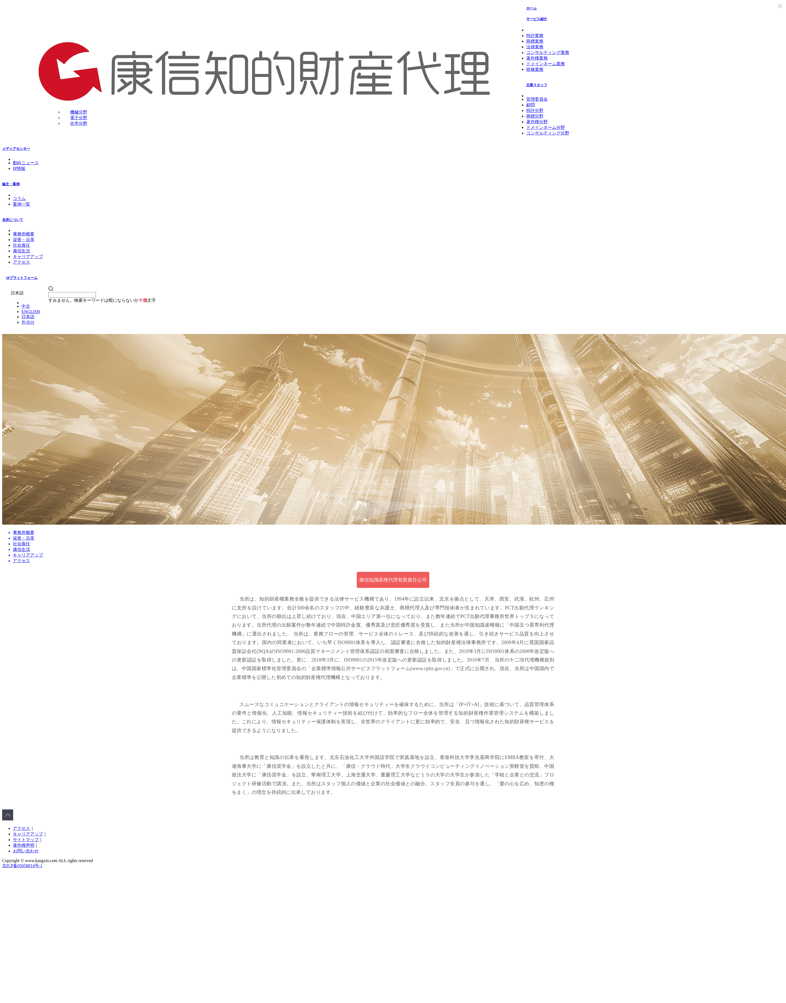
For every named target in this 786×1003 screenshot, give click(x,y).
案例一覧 (21, 204)
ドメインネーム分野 (545, 127)
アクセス (21, 262)
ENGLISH (30, 311)
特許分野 (534, 110)
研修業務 (534, 69)
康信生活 (21, 251)
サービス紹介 (536, 19)
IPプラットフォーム (22, 278)
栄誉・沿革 (23, 239)
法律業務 (534, 47)
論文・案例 (11, 184)
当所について (12, 220)
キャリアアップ (28, 256)
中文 (25, 306)
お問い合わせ (26, 851)
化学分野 (78, 123)
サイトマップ (26, 839)
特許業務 (534, 35)
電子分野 (78, 117)
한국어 (27, 322)
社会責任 (21, 245)
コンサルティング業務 (547, 52)
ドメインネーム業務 (545, 63)
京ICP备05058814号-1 (22, 865)
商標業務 (534, 41)
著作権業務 (537, 58)
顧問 (530, 105)
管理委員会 (537, 99)
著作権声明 (23, 845)
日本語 (27, 316)
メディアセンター (16, 149)
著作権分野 (537, 121)
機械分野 (78, 112)
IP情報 (19, 168)
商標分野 (534, 116)
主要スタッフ (536, 85)
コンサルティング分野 (547, 133)
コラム (19, 198)
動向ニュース (26, 163)
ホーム (531, 8)
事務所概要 (23, 234)
